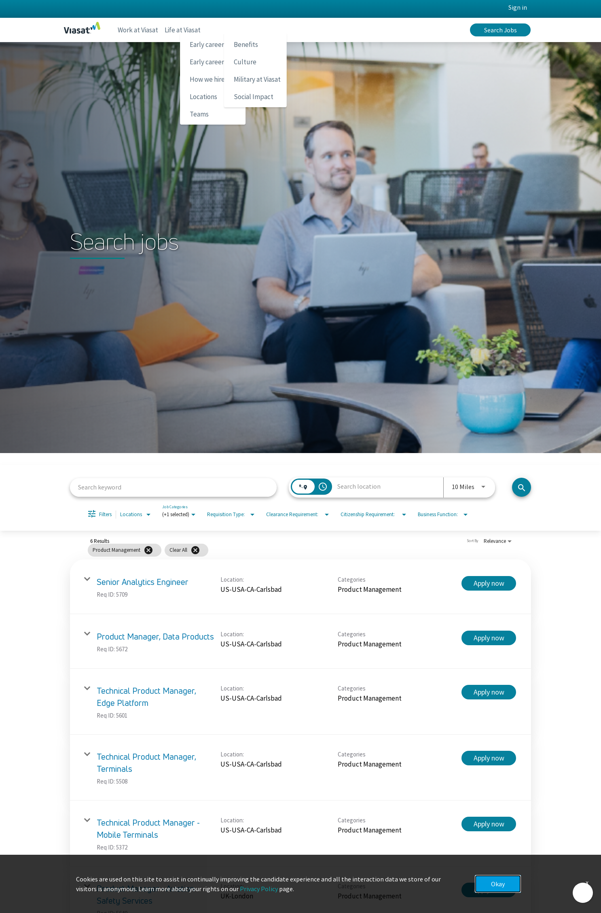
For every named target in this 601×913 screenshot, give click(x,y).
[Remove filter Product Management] (148, 550)
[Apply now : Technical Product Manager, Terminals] (488, 758)
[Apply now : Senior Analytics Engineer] (488, 583)
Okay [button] (498, 884)
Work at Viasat (141, 30)
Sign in (517, 7)
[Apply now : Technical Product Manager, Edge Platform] (488, 692)
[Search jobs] (521, 487)
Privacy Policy (259, 889)
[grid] (286, 550)
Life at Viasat (192, 30)
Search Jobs (500, 30)
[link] (300, 586)
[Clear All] (195, 550)
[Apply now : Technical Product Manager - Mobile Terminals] (488, 824)
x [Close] (587, 882)
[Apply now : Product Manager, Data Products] (488, 638)
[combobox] (173, 487)
